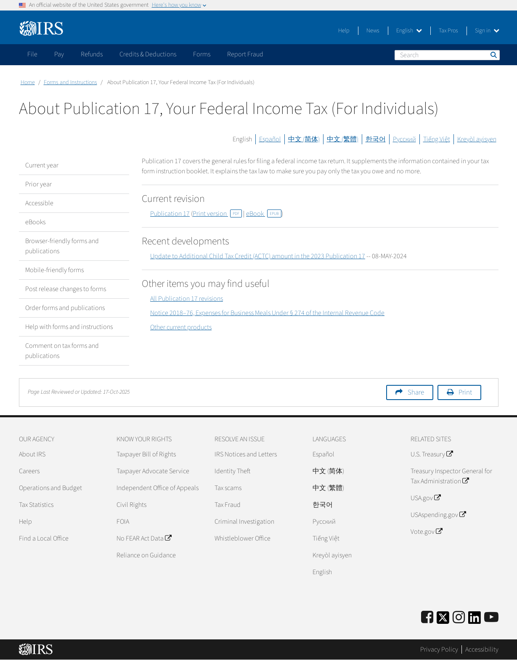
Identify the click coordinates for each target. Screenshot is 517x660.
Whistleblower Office (242, 538)
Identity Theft (232, 471)
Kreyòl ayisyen (476, 139)
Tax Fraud (228, 504)
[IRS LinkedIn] (474, 620)
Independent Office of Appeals (158, 488)
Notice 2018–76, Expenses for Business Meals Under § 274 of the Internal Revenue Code (267, 313)
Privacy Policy (439, 649)
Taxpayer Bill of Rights (146, 454)
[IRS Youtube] (491, 617)
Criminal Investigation (244, 521)
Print (465, 392)
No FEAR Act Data (144, 538)
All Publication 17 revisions (186, 298)
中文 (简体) (304, 139)
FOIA (123, 521)
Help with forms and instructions (69, 326)
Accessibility (481, 649)
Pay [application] (59, 54)
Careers (29, 471)
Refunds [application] (92, 54)
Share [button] (416, 392)
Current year (41, 165)
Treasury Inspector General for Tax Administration (451, 476)
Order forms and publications (65, 308)
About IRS (32, 454)
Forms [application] (201, 54)
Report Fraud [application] (245, 54)
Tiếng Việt (436, 139)
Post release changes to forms (65, 289)
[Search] (447, 55)
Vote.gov (426, 531)
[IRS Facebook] (427, 617)
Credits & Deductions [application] (147, 54)
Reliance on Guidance (146, 555)
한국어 (376, 139)
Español (270, 139)
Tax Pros (448, 31)
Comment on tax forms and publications (62, 350)
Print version (217, 213)
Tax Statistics (36, 504)
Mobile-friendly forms (54, 270)
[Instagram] (459, 617)
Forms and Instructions (70, 82)
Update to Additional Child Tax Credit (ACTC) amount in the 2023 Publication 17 (257, 256)
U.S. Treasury (432, 454)
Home (28, 82)
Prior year (38, 184)
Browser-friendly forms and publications (62, 246)
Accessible (39, 203)
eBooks (35, 222)
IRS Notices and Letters (246, 454)
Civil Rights (131, 504)
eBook (263, 213)
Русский (404, 139)
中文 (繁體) (342, 139)
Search (493, 54)
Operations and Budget (50, 488)
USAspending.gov (438, 515)
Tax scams (228, 488)
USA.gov (425, 498)
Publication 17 (170, 213)
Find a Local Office (44, 538)
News (372, 31)
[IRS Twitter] (443, 620)
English (409, 31)
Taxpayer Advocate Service (153, 471)
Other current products (181, 327)
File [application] (32, 54)
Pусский (324, 521)
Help (344, 31)
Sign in (487, 31)
